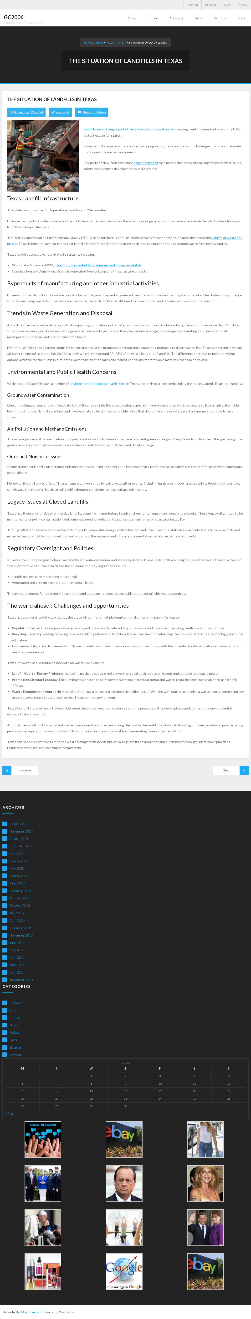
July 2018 (17, 913)
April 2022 (17, 853)
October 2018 (20, 905)
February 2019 (20, 890)
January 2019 (20, 898)
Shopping (16, 1047)
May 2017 (17, 950)
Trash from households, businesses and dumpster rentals (98, 265)
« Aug (9, 1113)
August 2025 (19, 824)
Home (88, 42)
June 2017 (17, 942)
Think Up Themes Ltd (28, 1312)
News (99, 42)
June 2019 (17, 883)
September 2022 (21, 846)
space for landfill (146, 162)
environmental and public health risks (97, 383)
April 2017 (17, 957)
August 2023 (19, 838)
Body (227, 4)
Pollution (113, 42)
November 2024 (21, 831)
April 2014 (17, 972)
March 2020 (18, 875)
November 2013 (21, 979)
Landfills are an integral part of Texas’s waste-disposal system (129, 129)
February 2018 (20, 928)
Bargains (210, 4)
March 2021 (18, 861)
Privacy (242, 4)
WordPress (66, 1312)
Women (192, 4)
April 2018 (17, 920)
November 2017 (21, 935)
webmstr (62, 112)
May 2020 (17, 868)
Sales (13, 1039)
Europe (15, 1017)
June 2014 (17, 964)
